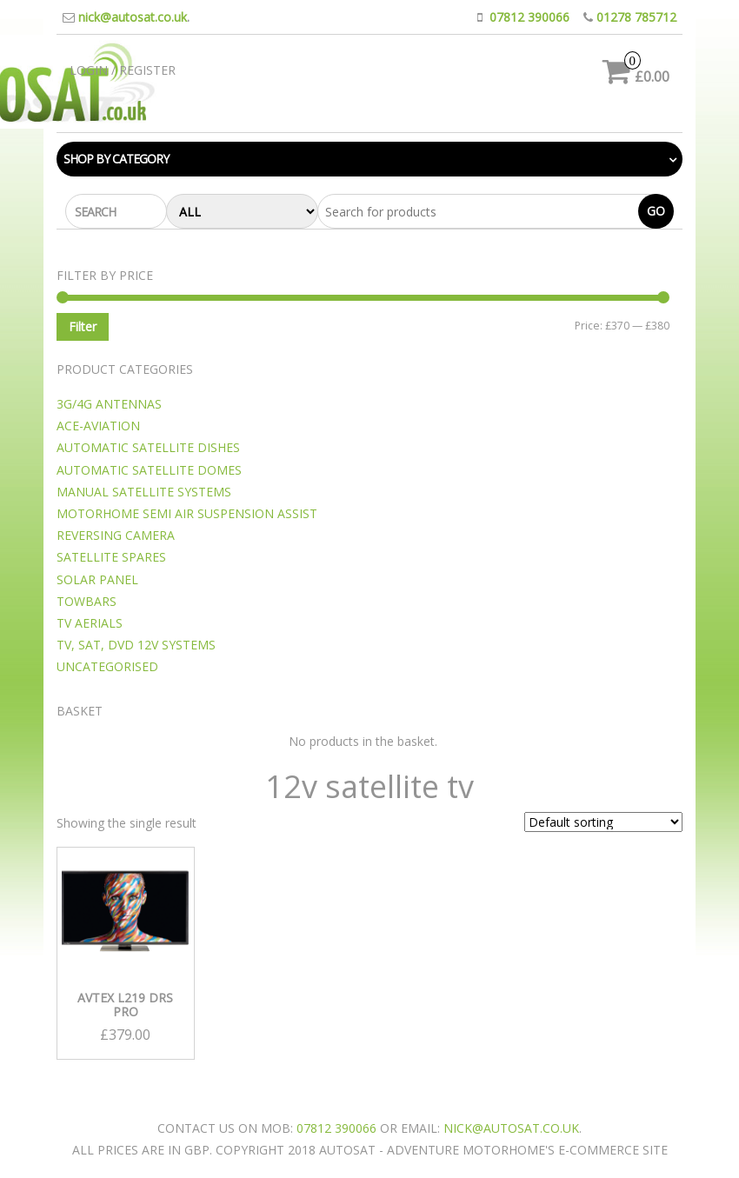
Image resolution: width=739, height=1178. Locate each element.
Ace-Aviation (98, 425)
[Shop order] (603, 822)
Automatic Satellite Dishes (148, 447)
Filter (83, 326)
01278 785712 (636, 17)
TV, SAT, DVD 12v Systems (136, 644)
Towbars (87, 601)
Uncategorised (107, 666)
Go (656, 211)
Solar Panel (97, 579)
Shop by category (116, 158)
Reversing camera (116, 535)
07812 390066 (529, 17)
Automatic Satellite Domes (149, 470)
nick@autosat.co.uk (132, 17)
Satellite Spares (111, 557)
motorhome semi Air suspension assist (187, 513)
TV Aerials (90, 623)
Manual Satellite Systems (144, 491)
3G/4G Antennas (109, 404)
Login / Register (123, 70)
